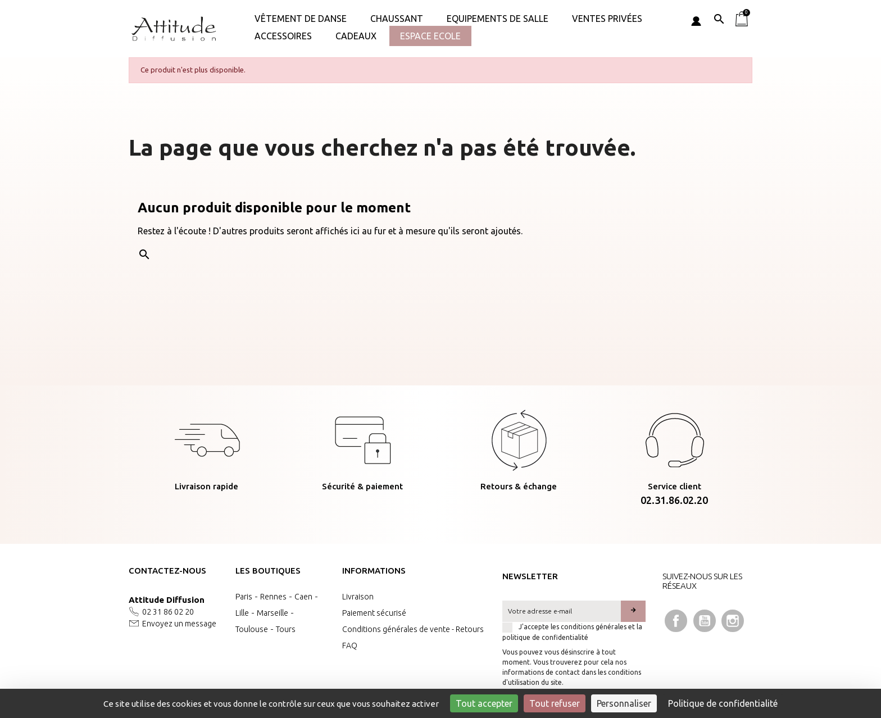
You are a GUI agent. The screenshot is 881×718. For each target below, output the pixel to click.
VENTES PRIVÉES (607, 18)
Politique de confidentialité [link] (723, 703)
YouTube (705, 621)
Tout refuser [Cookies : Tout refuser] (554, 703)
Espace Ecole (430, 36)
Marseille (272, 612)
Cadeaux (355, 36)
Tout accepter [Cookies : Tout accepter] (484, 703)
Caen (303, 596)
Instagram (733, 621)
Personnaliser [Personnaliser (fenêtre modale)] (624, 703)
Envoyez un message (179, 623)
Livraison (358, 596)
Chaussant (396, 18)
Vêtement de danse (301, 18)
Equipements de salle (497, 18)
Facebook (676, 621)
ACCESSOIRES (283, 36)
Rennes (273, 596)
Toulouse (251, 629)
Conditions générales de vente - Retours (413, 629)
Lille (242, 612)
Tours (286, 629)
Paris (243, 596)
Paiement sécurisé (374, 612)
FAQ (349, 645)
